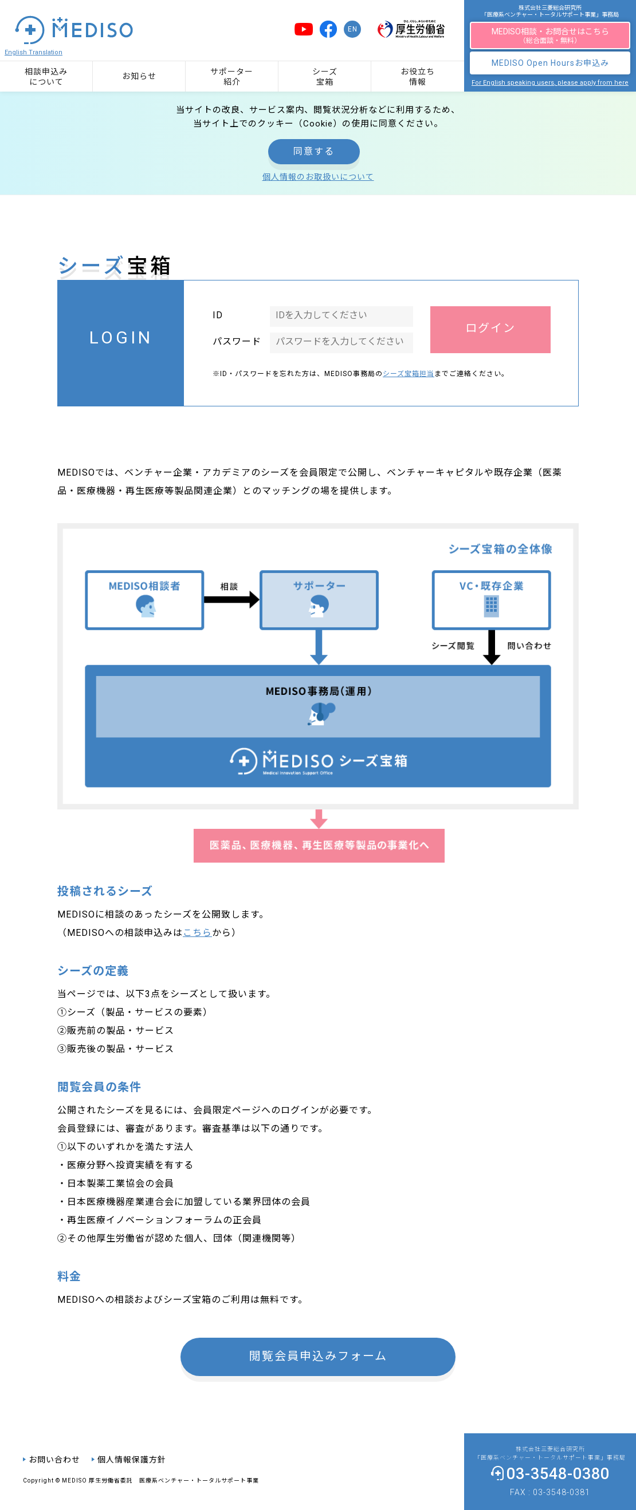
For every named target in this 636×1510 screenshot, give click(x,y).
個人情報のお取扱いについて (318, 176)
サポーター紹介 (231, 76)
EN (353, 29)
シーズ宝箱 (324, 76)
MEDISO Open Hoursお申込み (550, 63)
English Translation (33, 52)
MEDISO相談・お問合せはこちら (550, 36)
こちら (197, 932)
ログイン (490, 328)
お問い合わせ (54, 1459)
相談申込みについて (46, 76)
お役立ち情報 (418, 76)
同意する (314, 151)
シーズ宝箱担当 (408, 374)
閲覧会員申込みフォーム (318, 1356)
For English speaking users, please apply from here (550, 82)
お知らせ (139, 76)
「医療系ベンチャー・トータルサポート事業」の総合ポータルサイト (74, 18)
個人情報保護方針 (131, 1459)
